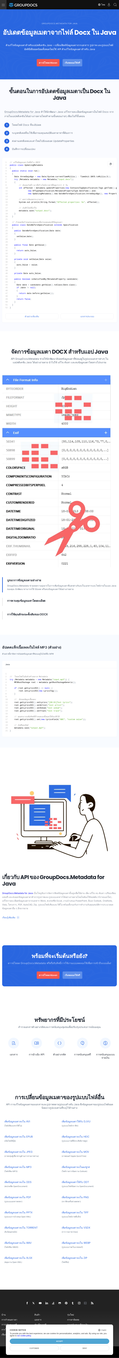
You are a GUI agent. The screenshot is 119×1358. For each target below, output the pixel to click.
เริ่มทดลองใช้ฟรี (72, 62)
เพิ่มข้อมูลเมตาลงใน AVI (17, 1121)
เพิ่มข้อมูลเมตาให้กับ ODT (75, 1182)
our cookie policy (24, 1336)
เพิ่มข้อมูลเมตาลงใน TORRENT (21, 1227)
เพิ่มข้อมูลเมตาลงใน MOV (75, 1151)
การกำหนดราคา (9, 1319)
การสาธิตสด (73, 1319)
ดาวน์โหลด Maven (48, 62)
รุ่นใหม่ (70, 1314)
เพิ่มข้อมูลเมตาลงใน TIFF (75, 1212)
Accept (59, 1341)
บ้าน (4, 1314)
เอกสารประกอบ (87, 316)
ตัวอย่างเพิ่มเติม (32, 316)
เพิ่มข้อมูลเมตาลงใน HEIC (75, 1136)
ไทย (101, 4)
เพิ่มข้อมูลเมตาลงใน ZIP (74, 1257)
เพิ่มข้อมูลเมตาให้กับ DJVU (76, 1121)
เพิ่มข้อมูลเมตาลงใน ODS (17, 1182)
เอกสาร (38, 1319)
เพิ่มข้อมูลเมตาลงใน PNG (75, 1197)
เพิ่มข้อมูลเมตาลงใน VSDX (76, 1227)
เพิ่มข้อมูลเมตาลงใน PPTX (18, 1212)
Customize (34, 1348)
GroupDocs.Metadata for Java (22, 111)
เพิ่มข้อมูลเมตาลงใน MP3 (17, 1167)
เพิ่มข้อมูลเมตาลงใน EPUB (18, 1136)
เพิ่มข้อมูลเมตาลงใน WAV (18, 1242)
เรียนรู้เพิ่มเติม (8, 917)
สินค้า (37, 1314)
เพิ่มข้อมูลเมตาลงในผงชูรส (76, 1167)
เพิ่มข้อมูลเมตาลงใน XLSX (18, 1257)
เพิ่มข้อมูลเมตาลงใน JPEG (18, 1151)
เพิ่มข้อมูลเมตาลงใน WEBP (76, 1242)
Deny (84, 1348)
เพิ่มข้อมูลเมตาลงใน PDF (17, 1197)
